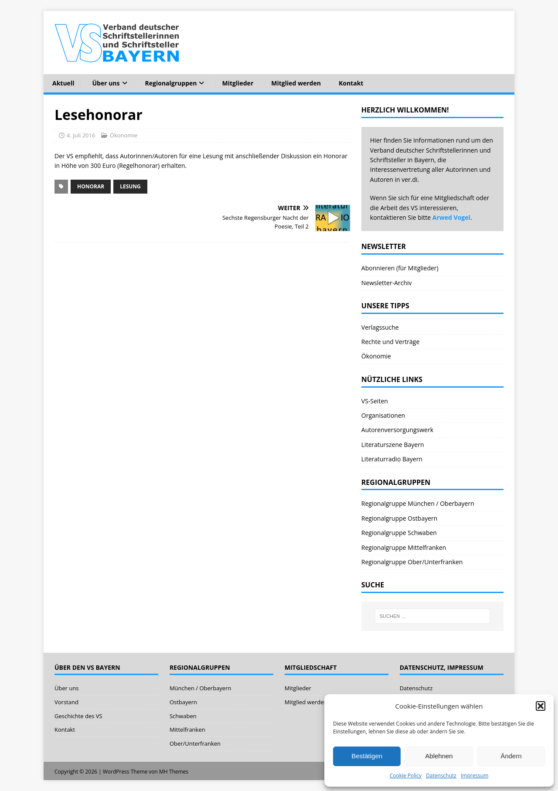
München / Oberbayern (200, 688)
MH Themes (173, 771)
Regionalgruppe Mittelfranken (403, 547)
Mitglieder (237, 83)
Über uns (105, 83)
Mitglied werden (296, 83)
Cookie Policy (406, 775)
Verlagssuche (380, 327)
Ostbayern (183, 702)
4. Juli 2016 (81, 135)
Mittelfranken (187, 729)
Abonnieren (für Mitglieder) (400, 268)
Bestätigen (366, 756)
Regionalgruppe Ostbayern (399, 518)
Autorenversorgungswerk (397, 430)
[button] (540, 706)
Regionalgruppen (171, 83)
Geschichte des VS (78, 716)
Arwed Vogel (451, 217)
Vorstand (66, 702)
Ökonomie (123, 135)
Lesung (130, 186)
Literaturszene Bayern (392, 444)
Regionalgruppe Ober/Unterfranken (412, 562)
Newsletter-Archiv (386, 283)
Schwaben (183, 716)
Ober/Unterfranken (195, 743)
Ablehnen (439, 756)
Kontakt (351, 83)
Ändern (510, 756)
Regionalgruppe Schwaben (399, 532)
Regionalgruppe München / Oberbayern (417, 503)
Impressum (474, 775)
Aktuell (63, 83)
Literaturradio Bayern (391, 459)
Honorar (90, 186)
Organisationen (383, 415)
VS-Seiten (374, 401)
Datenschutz (441, 775)
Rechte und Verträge (390, 342)
